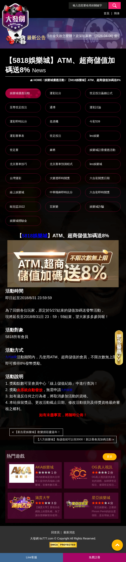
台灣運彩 (15, 178)
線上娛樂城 (17, 192)
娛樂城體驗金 (18, 220)
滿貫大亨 (42, 498)
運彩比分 (55, 93)
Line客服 (31, 557)
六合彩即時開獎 (100, 192)
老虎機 (54, 121)
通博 (52, 107)
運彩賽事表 (17, 135)
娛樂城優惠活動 (20, 93)
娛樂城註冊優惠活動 (102, 150)
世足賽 (14, 150)
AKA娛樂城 (44, 467)
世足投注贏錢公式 (101, 93)
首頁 (106, 13)
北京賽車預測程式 (61, 164)
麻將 (52, 150)
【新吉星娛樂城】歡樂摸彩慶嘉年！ (36, 432)
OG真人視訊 (102, 467)
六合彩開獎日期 (100, 178)
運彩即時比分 (18, 121)
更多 (109, 456)
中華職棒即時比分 (61, 192)
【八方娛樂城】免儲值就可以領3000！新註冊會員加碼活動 (75, 439)
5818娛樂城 (34, 236)
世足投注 (55, 135)
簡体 (117, 13)
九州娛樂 (11, 356)
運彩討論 (95, 107)
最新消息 (69, 532)
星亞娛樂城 (101, 498)
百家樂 (54, 206)
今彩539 (95, 121)
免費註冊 (94, 557)
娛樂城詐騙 (97, 206)
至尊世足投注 (18, 107)
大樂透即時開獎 (60, 178)
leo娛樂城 (96, 164)
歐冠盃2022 (17, 206)
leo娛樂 (94, 135)
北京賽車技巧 (18, 164)
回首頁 (55, 532)
